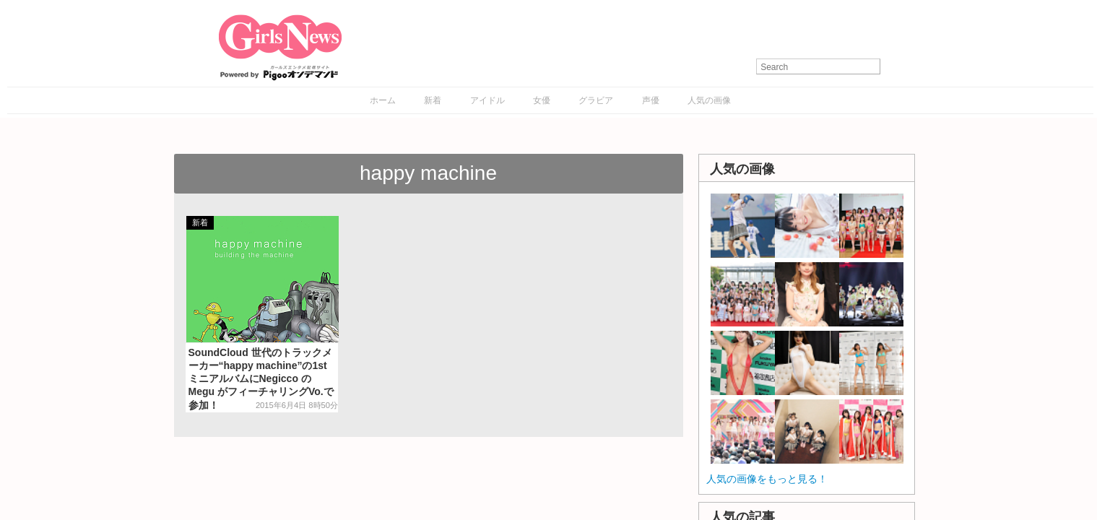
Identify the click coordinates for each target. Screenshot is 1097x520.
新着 (432, 100)
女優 (541, 100)
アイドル (487, 100)
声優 (650, 100)
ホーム (383, 100)
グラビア (595, 100)
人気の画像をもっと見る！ (767, 479)
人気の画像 (709, 100)
